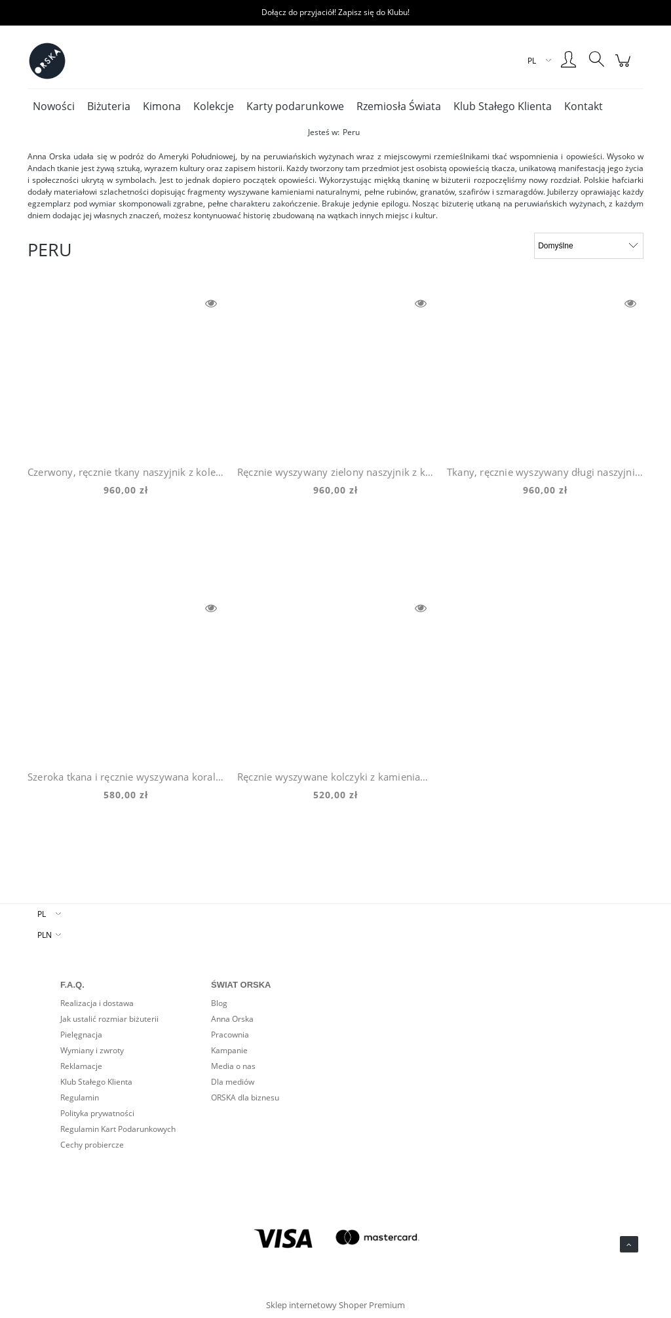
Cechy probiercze (92, 1144)
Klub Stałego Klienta (96, 1081)
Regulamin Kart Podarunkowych (118, 1128)
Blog (219, 1003)
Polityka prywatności (97, 1113)
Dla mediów (232, 1081)
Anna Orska (232, 1018)
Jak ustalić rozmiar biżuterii (109, 1018)
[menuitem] (54, 106)
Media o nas (233, 1066)
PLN (44, 934)
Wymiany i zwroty (92, 1050)
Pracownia (230, 1034)
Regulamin (79, 1097)
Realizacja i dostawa (97, 1003)
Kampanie (229, 1050)
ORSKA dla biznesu (245, 1097)
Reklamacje (81, 1066)
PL (41, 914)
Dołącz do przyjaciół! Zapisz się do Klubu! (335, 12)
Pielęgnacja (81, 1034)
